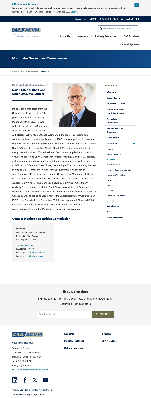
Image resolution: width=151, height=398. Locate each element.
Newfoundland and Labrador (119, 170)
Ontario (110, 190)
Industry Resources (105, 36)
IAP (85, 18)
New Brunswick (113, 164)
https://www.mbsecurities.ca (33, 252)
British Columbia (114, 154)
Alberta (110, 149)
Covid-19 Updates (115, 217)
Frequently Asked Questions (115, 130)
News (78, 18)
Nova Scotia (112, 180)
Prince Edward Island (116, 195)
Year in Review (113, 97)
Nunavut (110, 185)
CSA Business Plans (116, 103)
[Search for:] (118, 28)
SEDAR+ (94, 18)
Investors (83, 36)
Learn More (76, 11)
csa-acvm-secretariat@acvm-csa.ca (30, 369)
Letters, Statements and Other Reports (115, 111)
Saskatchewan (113, 205)
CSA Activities (131, 36)
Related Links (113, 137)
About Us (65, 36)
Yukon (109, 211)
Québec (110, 200)
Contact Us (127, 18)
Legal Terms (38, 394)
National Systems (129, 44)
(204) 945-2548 (26, 245)
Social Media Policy (21, 394)
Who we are (112, 92)
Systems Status (109, 18)
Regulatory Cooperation (112, 120)
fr (137, 18)
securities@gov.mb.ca (34, 256)
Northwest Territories (116, 175)
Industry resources (74, 341)
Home (14, 71)
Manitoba (20, 228)
